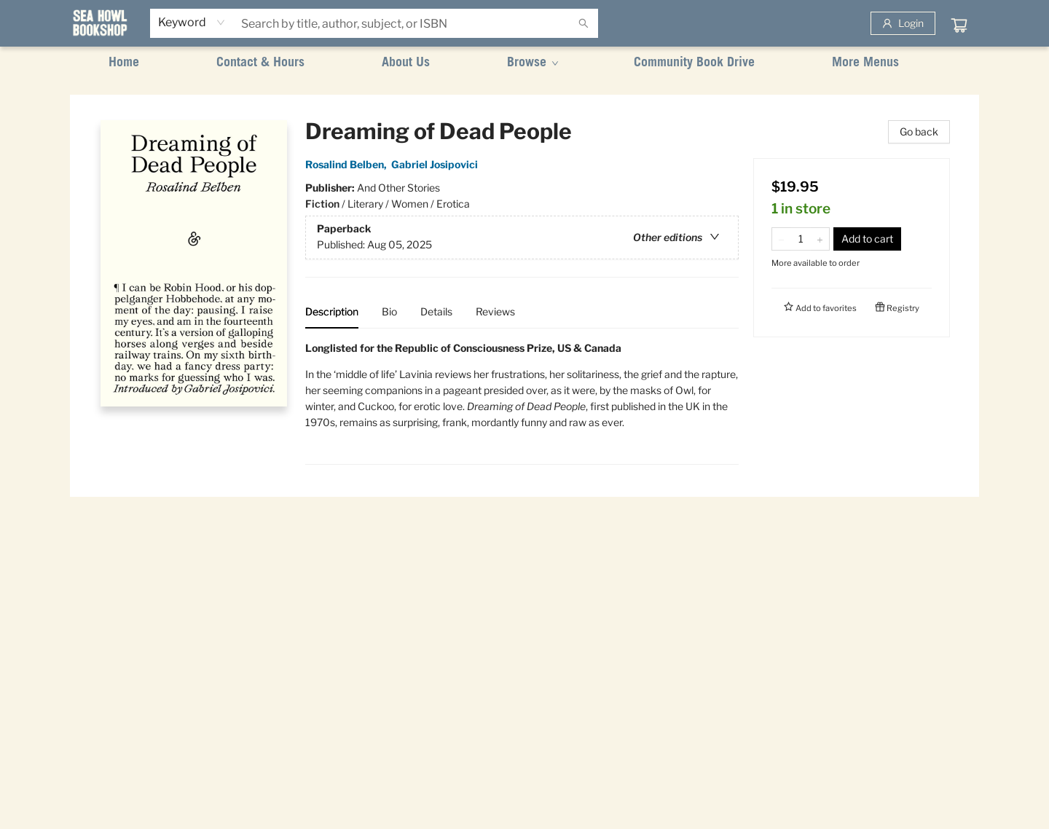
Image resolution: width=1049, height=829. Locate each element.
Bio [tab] (389, 311)
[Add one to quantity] (820, 239)
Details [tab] (436, 311)
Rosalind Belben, (348, 164)
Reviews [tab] (495, 311)
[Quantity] (800, 239)
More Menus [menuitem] (865, 63)
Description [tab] (331, 311)
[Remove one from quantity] (781, 239)
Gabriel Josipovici (436, 164)
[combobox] (192, 22)
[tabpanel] (522, 402)
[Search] (583, 23)
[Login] (903, 23)
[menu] (524, 63)
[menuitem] (124, 63)
